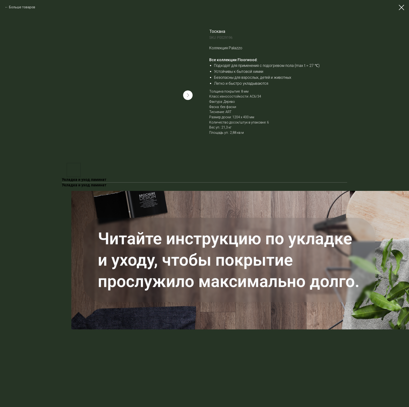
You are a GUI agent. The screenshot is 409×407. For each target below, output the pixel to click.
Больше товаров (22, 7)
